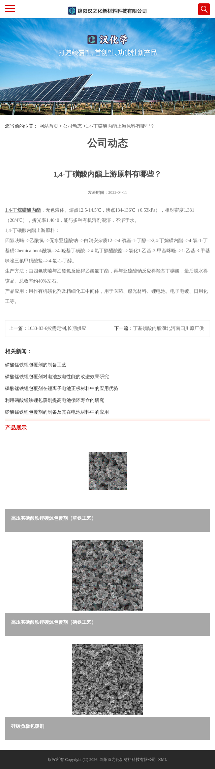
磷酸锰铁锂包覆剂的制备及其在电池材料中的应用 (57, 421)
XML (162, 759)
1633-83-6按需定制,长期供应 (57, 337)
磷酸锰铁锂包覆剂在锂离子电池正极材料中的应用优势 (61, 397)
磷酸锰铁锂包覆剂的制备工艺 (35, 373)
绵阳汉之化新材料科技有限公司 (127, 759)
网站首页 (48, 126)
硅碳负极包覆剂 (27, 726)
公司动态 (72, 126)
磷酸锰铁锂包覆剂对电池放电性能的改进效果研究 (57, 385)
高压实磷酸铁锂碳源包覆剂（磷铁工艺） (53, 622)
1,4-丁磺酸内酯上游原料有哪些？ (120, 126)
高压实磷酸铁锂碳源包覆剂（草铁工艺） (53, 518)
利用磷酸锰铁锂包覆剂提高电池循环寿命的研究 (54, 409)
